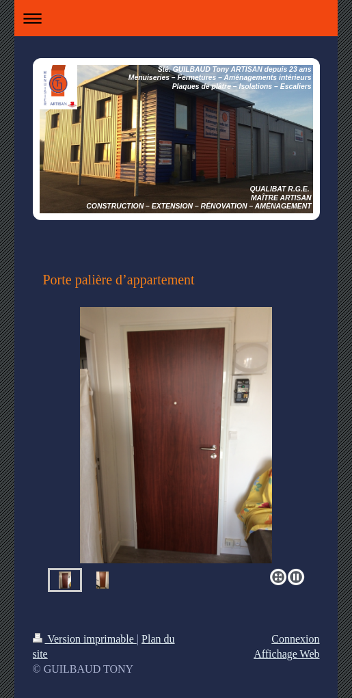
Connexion (295, 639)
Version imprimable (85, 639)
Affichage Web (286, 654)
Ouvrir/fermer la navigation (176, 18)
